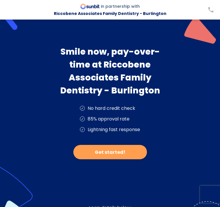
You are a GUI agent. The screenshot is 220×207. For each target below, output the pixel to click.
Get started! (110, 152)
